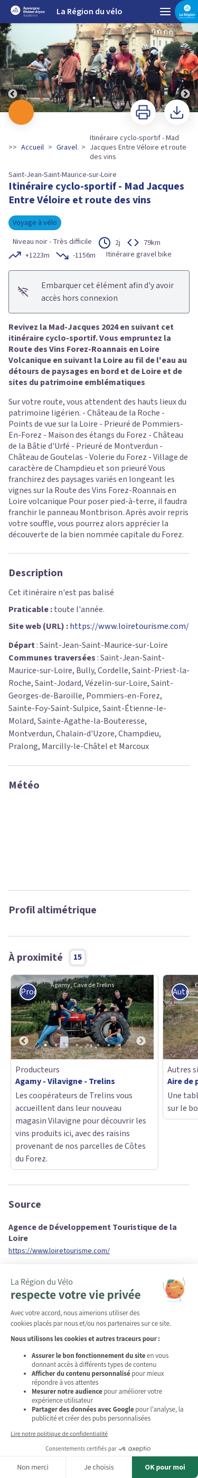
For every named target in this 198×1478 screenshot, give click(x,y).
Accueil (32, 147)
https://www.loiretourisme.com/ (129, 626)
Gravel (66, 147)
